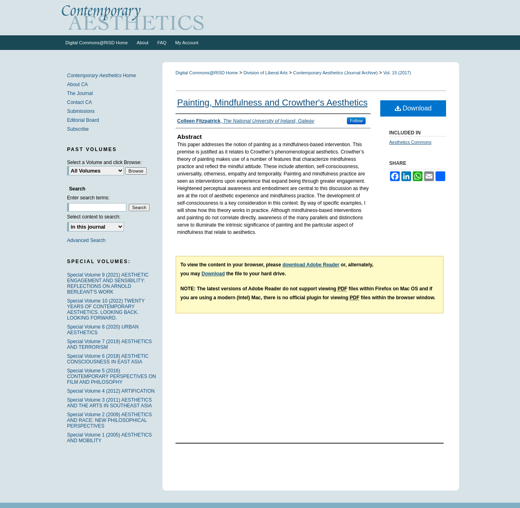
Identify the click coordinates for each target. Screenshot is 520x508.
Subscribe (78, 129)
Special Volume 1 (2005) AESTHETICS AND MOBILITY (109, 437)
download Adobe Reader (310, 265)
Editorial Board (83, 120)
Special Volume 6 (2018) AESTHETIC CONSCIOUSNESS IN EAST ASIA (108, 359)
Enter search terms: (88, 198)
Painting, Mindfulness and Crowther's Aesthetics (272, 102)
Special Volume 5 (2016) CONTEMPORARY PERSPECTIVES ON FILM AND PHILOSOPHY (111, 376)
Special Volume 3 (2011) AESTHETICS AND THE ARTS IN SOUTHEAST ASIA (109, 403)
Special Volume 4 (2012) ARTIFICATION (111, 391)
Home (101, 75)
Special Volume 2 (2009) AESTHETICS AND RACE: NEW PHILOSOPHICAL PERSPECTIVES (109, 420)
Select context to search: (93, 217)
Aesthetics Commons (410, 142)
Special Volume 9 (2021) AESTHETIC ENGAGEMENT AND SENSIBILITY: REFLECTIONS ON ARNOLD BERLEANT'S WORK (108, 283)
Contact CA (79, 102)
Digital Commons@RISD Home (207, 72)
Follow (356, 120)
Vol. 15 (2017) (397, 72)
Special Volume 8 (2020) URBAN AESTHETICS (103, 329)
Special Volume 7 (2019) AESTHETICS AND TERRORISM (109, 344)
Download (413, 108)
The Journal (80, 93)
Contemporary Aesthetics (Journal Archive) (336, 72)
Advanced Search (86, 240)
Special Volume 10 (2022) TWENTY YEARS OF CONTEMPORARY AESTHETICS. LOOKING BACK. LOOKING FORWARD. (106, 309)
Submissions (81, 111)
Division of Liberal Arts (266, 72)
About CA (77, 84)
